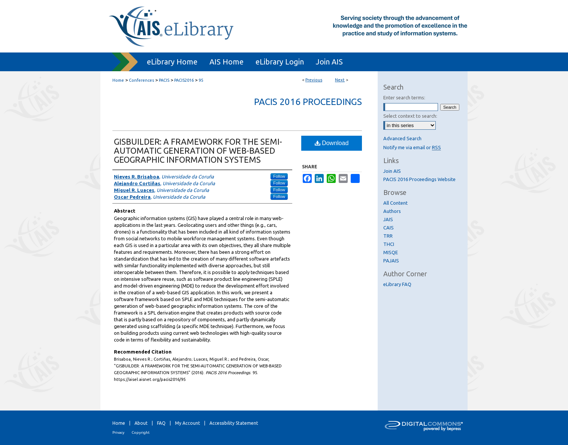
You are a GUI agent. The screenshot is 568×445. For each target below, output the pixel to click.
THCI (388, 244)
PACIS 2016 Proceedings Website (419, 179)
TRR (388, 235)
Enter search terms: (404, 97)
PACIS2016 (184, 80)
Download (332, 143)
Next (340, 80)
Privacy (118, 432)
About (141, 423)
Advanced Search (402, 138)
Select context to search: (410, 115)
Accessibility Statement (233, 423)
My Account (187, 423)
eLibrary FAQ (397, 284)
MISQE (390, 252)
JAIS (388, 219)
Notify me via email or (412, 147)
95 (201, 80)
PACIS (164, 80)
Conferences (141, 80)
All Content (395, 202)
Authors (392, 211)
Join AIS (392, 171)
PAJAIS (391, 260)
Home (118, 80)
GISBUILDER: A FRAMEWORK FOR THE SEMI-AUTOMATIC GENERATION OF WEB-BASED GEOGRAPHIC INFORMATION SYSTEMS (198, 150)
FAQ (161, 423)
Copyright (140, 432)
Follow (279, 176)
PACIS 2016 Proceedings (308, 102)
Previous (313, 80)
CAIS (388, 227)
